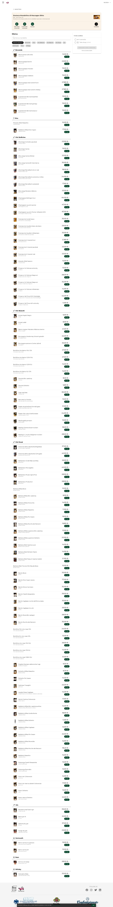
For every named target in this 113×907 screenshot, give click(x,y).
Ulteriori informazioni (56, 905)
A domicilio (81, 39)
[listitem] (41, 55)
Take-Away (84, 42)
